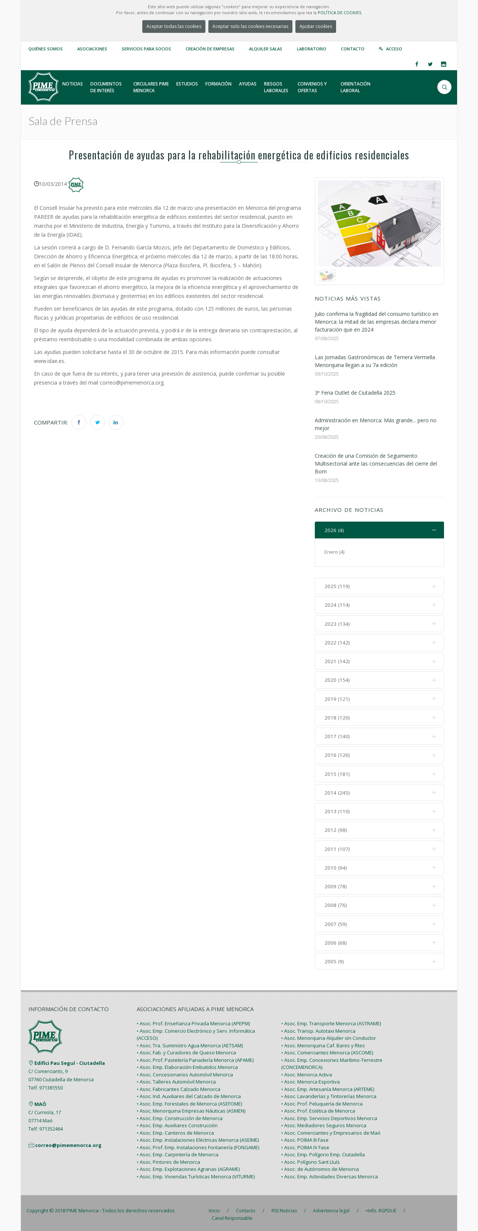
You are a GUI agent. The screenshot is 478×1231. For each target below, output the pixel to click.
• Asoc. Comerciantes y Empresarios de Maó (331, 1129)
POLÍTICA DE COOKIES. (340, 12)
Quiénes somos (45, 49)
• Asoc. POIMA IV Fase (305, 1144)
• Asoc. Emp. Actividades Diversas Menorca (329, 1173)
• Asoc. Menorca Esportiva (310, 1079)
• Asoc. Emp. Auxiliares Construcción (177, 1122)
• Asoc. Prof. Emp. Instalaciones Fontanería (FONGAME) (198, 1144)
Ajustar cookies (315, 26)
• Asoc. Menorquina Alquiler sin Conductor (328, 1035)
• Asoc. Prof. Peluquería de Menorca (322, 1100)
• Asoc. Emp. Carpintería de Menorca (177, 1151)
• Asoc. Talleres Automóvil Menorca (176, 1079)
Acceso (394, 49)
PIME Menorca (82, 1207)
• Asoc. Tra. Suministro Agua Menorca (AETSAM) (190, 1042)
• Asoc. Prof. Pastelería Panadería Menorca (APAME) (195, 1057)
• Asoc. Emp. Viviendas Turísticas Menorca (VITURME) (196, 1173)
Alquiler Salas (265, 49)
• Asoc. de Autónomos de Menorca (320, 1166)
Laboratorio (311, 49)
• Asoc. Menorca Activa (306, 1071)
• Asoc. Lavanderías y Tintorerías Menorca (328, 1093)
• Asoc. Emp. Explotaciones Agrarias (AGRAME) (188, 1166)
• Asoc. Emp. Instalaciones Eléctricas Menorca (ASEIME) (198, 1137)
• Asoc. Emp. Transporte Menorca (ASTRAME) (331, 1020)
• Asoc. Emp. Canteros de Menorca (175, 1129)
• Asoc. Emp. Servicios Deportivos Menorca (329, 1115)
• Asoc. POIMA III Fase (305, 1137)
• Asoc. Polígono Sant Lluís (310, 1159)
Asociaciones (92, 49)
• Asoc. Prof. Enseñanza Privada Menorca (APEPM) (193, 1020)
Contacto (352, 49)
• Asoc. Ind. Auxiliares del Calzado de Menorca (189, 1093)
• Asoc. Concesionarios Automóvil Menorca (185, 1071)
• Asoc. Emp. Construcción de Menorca (180, 1115)
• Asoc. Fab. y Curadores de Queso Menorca (186, 1050)
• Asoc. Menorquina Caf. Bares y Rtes (323, 1042)
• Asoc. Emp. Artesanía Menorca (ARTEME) (327, 1086)
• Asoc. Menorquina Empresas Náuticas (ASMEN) (191, 1108)
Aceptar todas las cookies (173, 26)
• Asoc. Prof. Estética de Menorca (318, 1108)
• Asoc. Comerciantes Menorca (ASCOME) (327, 1050)
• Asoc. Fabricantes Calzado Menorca (178, 1086)
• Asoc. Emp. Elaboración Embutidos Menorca (187, 1064)
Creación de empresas (210, 49)
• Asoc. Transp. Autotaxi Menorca (318, 1028)
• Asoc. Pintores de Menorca (168, 1159)
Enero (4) (334, 552)
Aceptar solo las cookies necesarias (250, 26)
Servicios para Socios (146, 49)
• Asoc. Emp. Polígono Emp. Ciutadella (323, 1151)
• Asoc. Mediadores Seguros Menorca (323, 1122)
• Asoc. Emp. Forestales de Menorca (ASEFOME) (189, 1100)
